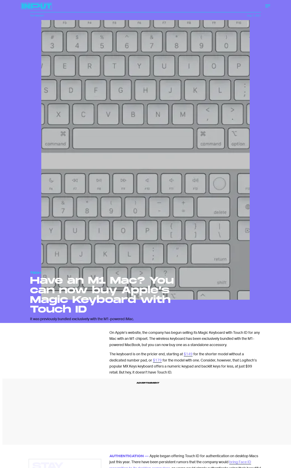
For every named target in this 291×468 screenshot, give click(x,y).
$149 (188, 353)
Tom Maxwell (37, 15)
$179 (157, 360)
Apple (248, 24)
